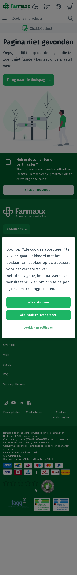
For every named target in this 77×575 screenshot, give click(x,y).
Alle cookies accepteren (38, 315)
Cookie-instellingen (38, 327)
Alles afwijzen (38, 302)
